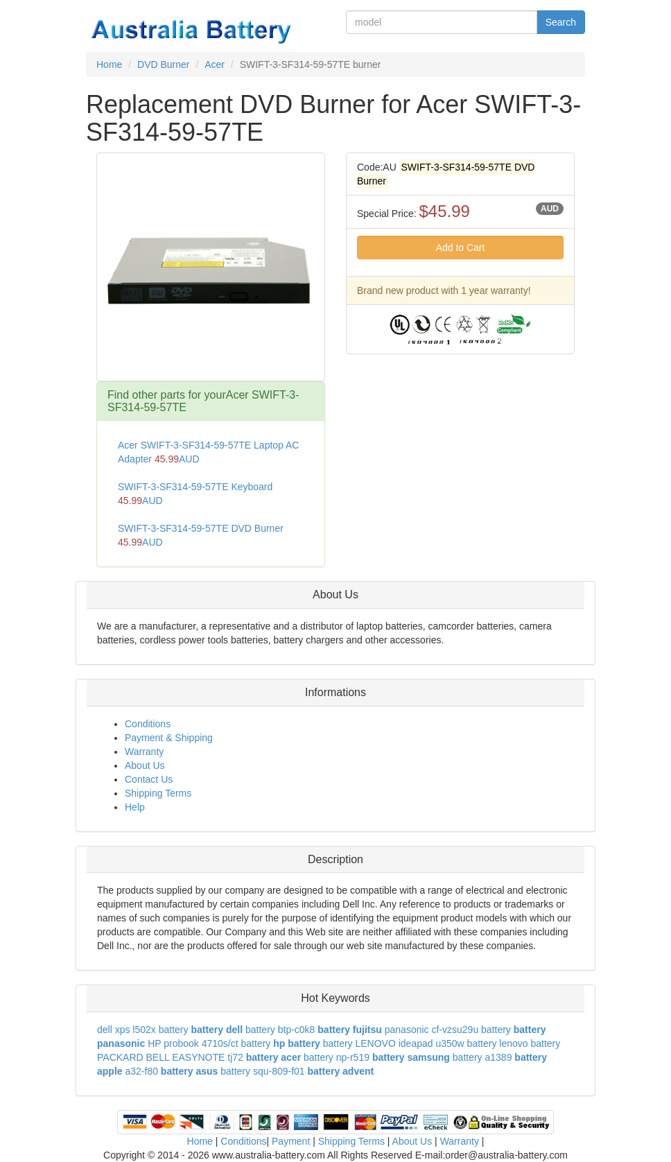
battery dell (217, 1029)
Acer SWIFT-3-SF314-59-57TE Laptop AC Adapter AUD (208, 452)
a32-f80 (141, 1071)
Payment (291, 1141)
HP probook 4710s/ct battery (209, 1043)
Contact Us (149, 779)
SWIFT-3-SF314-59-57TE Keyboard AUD (195, 493)
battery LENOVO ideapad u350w (393, 1043)
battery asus (189, 1071)
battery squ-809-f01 (262, 1071)
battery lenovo (497, 1043)
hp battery (296, 1043)
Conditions (148, 723)
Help (135, 807)
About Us (145, 765)
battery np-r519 (336, 1057)
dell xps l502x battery (143, 1029)
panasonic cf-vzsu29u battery (448, 1029)
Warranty (144, 751)
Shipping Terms (158, 793)
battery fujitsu (349, 1029)
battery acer (273, 1057)
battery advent (341, 1071)
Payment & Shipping (169, 737)
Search (561, 22)
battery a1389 (482, 1057)
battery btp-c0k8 (280, 1029)
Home (200, 1141)
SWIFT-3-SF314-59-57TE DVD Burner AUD (201, 535)
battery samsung (411, 1057)
